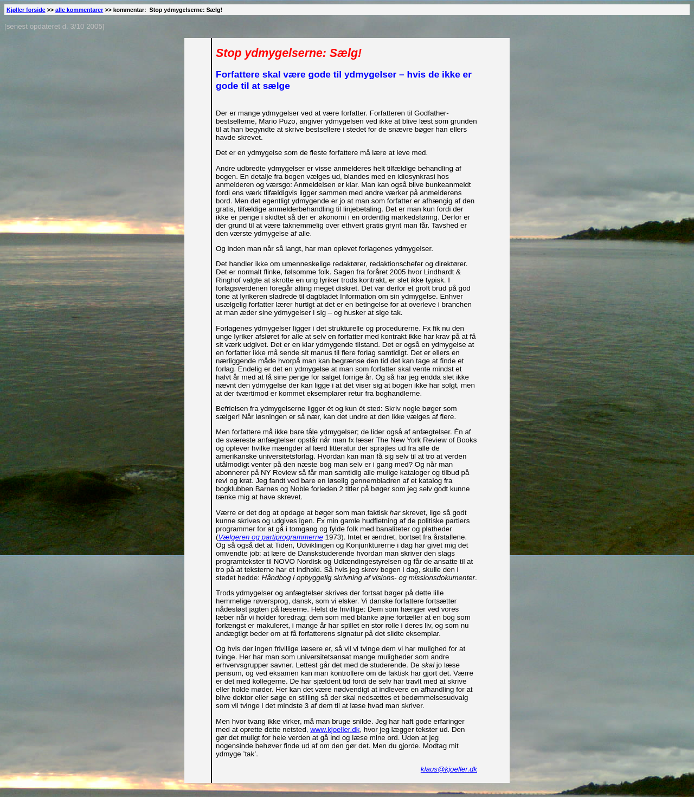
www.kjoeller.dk (334, 729)
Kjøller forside (26, 10)
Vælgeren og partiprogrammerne (271, 537)
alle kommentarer (79, 10)
